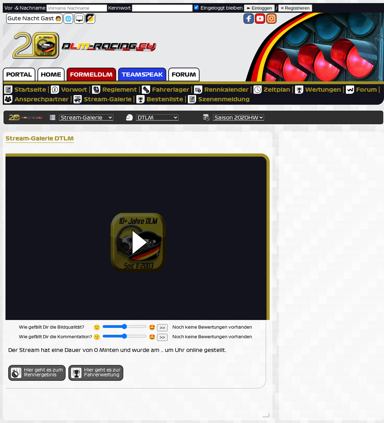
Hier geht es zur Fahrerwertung (96, 373)
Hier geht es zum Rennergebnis (37, 373)
